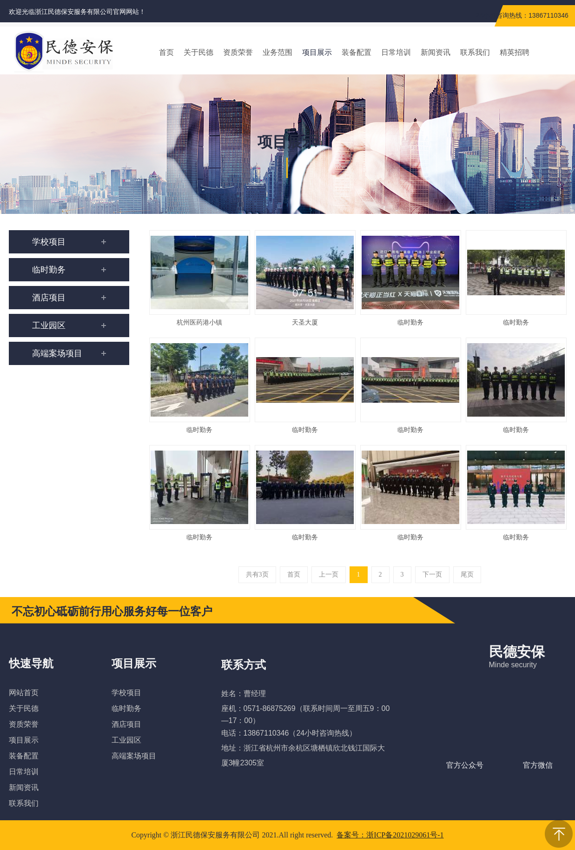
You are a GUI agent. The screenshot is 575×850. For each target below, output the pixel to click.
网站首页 (24, 693)
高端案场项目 (134, 756)
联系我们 (24, 803)
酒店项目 (126, 724)
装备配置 (24, 756)
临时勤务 (410, 322)
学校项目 (126, 693)
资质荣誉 (24, 724)
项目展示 (24, 740)
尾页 (467, 574)
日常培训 (24, 772)
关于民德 (24, 708)
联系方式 (243, 665)
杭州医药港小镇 (199, 322)
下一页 (432, 574)
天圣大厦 (305, 322)
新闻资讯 (24, 787)
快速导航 (31, 663)
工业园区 (126, 740)
